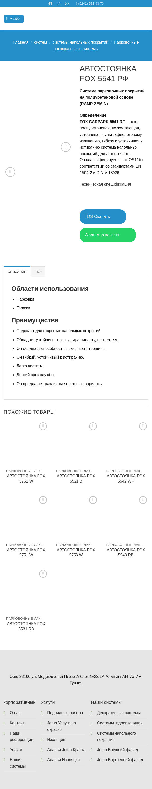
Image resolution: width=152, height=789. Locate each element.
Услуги (16, 750)
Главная (20, 42)
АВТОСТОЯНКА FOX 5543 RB (126, 552)
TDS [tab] (38, 272)
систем (40, 42)
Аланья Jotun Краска (66, 750)
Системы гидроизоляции (120, 723)
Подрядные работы (65, 713)
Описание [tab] (17, 272)
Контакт (17, 723)
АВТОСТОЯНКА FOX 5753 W (76, 552)
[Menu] (14, 19)
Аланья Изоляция (63, 760)
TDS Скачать (103, 216)
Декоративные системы (119, 713)
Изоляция (56, 739)
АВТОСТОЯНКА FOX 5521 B (76, 478)
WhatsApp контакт (108, 235)
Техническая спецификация (105, 184)
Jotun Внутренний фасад (120, 760)
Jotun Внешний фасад (117, 750)
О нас (15, 713)
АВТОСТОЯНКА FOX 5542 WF (126, 478)
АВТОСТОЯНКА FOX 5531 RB (26, 626)
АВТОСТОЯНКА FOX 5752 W (26, 478)
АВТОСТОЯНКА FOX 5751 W (26, 552)
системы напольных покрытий (80, 42)
